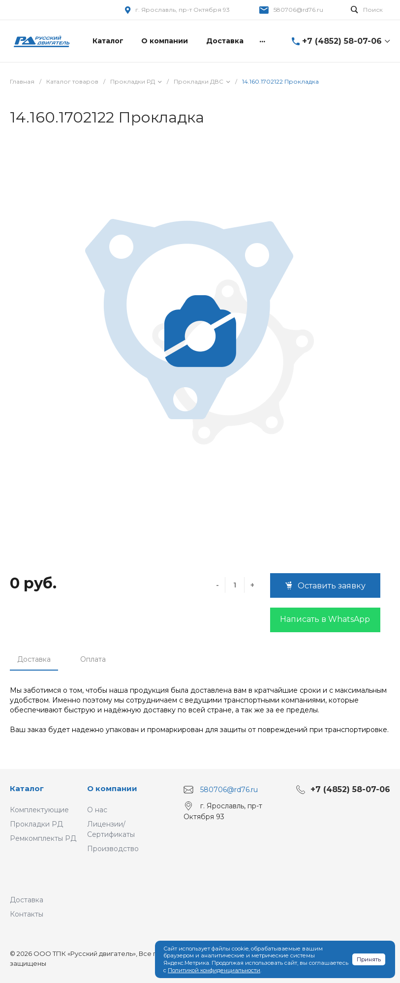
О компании (112, 788)
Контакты (26, 914)
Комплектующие (39, 809)
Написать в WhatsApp (325, 619)
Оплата (93, 659)
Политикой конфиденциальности (214, 970)
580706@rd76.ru (298, 9)
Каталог (27, 788)
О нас (97, 809)
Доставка (34, 659)
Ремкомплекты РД (43, 838)
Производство (113, 848)
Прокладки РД (36, 824)
